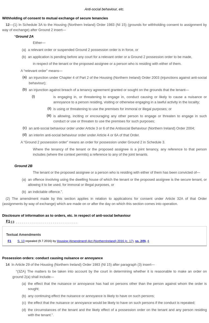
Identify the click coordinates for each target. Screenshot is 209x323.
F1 (8, 221)
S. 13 (20, 241)
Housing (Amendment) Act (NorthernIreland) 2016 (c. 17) (95, 241)
